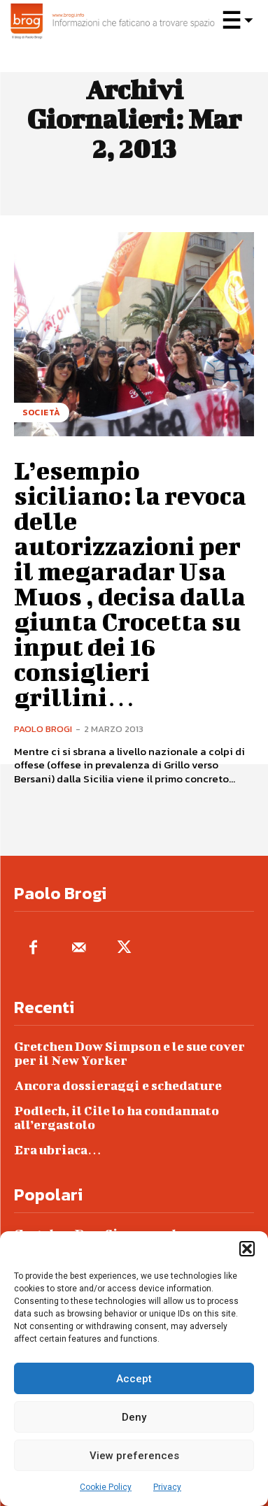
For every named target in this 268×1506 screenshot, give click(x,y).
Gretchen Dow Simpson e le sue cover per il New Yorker (129, 1053)
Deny (134, 1417)
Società (41, 412)
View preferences (134, 1455)
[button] (247, 1249)
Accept (134, 1378)
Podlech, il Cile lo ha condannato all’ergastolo (116, 1117)
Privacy (167, 1487)
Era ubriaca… (57, 1149)
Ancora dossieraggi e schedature (118, 1085)
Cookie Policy (106, 1487)
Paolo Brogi (43, 729)
